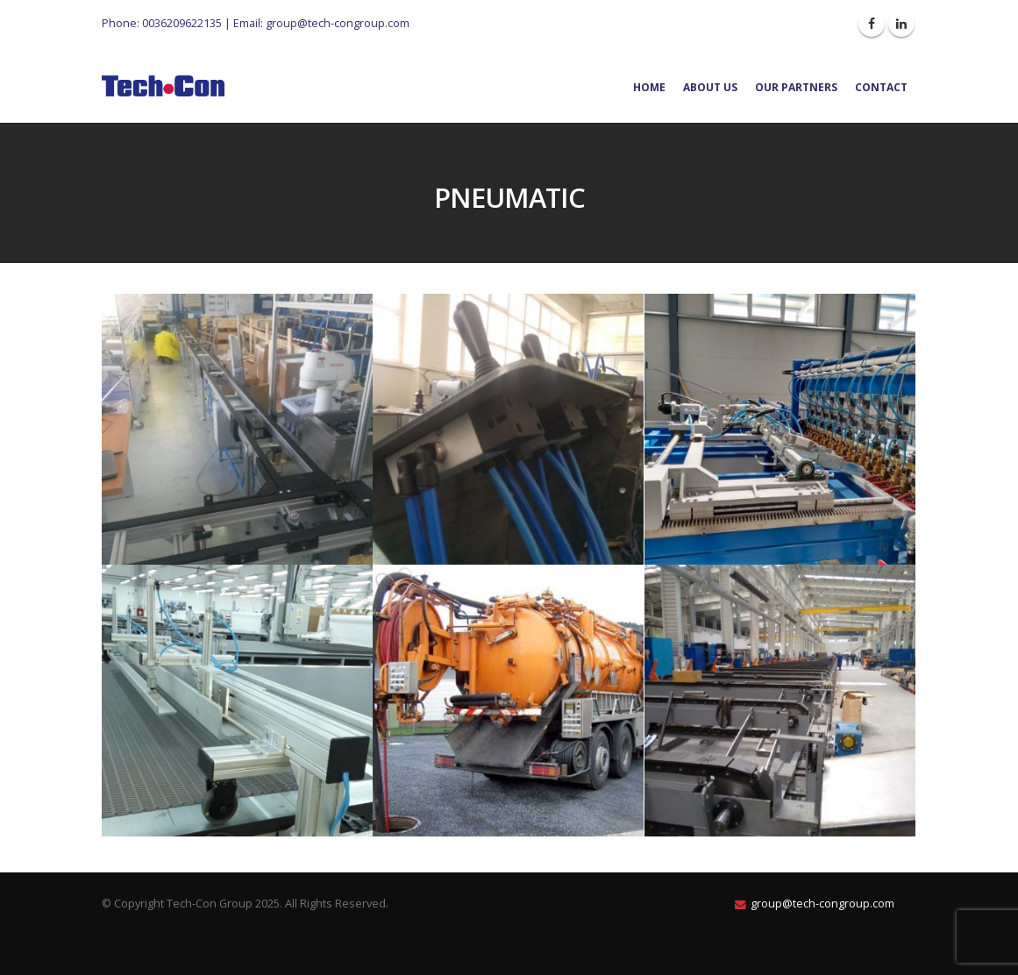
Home (649, 87)
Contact (881, 87)
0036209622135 (182, 23)
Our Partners (796, 87)
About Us (710, 87)
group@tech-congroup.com (337, 23)
